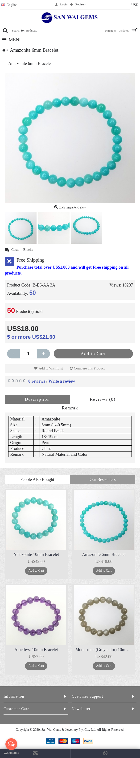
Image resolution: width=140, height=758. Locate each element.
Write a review (61, 381)
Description (37, 399)
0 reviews (36, 381)
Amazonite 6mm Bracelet (104, 554)
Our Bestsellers (102, 479)
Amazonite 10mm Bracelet (36, 554)
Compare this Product (89, 368)
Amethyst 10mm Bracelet (36, 649)
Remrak (70, 408)
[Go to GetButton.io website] (11, 753)
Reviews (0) (102, 399)
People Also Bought (37, 479)
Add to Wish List (51, 368)
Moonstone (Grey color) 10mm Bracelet (104, 649)
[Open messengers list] (11, 744)
